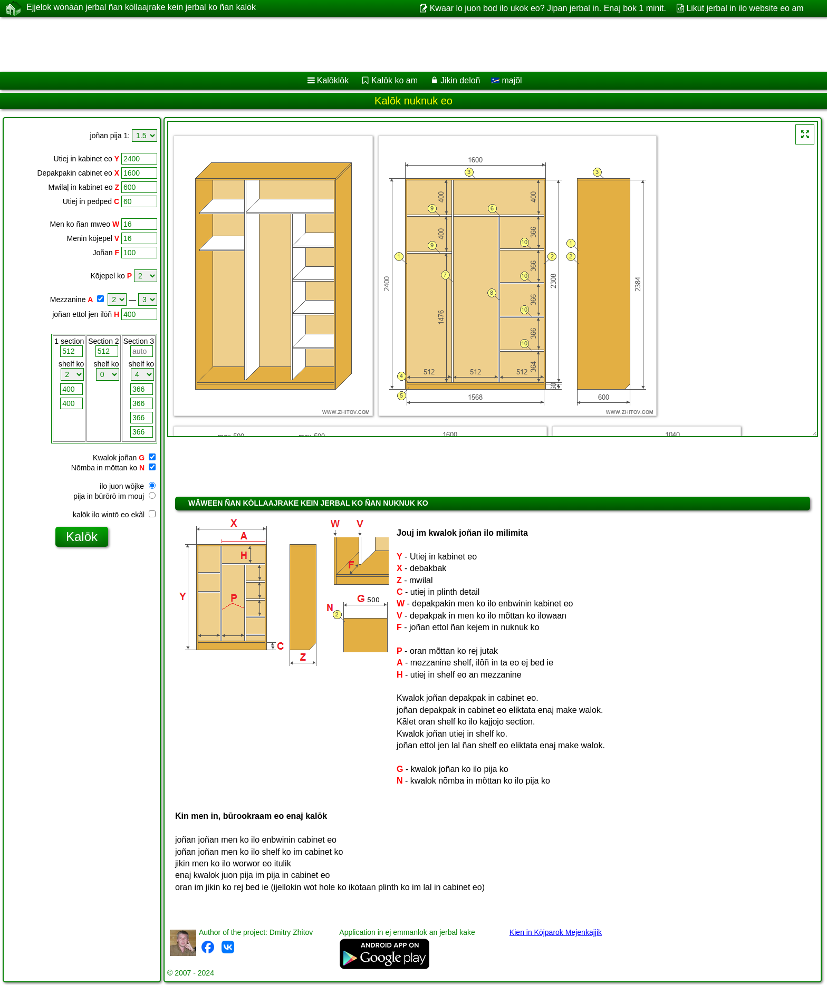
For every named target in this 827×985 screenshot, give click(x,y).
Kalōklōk (333, 80)
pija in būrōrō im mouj (114, 496)
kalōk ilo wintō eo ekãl (114, 514)
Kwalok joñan (115, 457)
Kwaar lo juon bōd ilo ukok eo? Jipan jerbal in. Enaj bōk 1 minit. (548, 8)
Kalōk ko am (394, 80)
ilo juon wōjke (128, 486)
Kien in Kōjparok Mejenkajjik (555, 932)
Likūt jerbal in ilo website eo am (744, 8)
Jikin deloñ (460, 80)
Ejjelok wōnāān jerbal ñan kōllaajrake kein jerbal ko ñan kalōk (141, 8)
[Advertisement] (320, 44)
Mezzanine (68, 299)
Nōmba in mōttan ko (104, 467)
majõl (506, 80)
